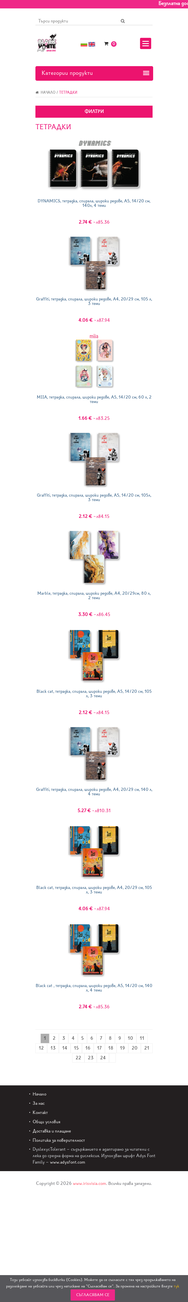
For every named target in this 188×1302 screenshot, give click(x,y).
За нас (39, 1103)
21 (146, 1048)
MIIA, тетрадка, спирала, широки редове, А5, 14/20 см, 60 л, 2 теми (94, 399)
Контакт (40, 1112)
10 (130, 1038)
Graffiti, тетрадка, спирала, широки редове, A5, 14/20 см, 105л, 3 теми (94, 497)
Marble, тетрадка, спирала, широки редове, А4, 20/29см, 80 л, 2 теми (94, 595)
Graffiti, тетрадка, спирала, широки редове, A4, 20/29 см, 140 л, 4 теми (94, 791)
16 (87, 1048)
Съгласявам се (92, 1294)
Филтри (94, 111)
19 (122, 1048)
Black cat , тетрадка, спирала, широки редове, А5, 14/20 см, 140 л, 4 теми (94, 988)
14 (64, 1048)
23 (90, 1057)
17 (99, 1048)
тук (176, 1286)
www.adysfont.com (67, 1162)
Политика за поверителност (59, 1140)
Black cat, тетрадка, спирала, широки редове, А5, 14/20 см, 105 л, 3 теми (94, 693)
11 (142, 1038)
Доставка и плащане (52, 1131)
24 (103, 1057)
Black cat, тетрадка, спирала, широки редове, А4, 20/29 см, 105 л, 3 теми (94, 890)
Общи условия (46, 1121)
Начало (45, 92)
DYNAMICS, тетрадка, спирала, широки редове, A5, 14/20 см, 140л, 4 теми (94, 203)
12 (41, 1048)
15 (76, 1048)
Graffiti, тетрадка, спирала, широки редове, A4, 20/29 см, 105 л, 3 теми (94, 301)
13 (53, 1048)
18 (110, 1048)
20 (135, 1048)
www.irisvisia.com (89, 1183)
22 (78, 1057)
